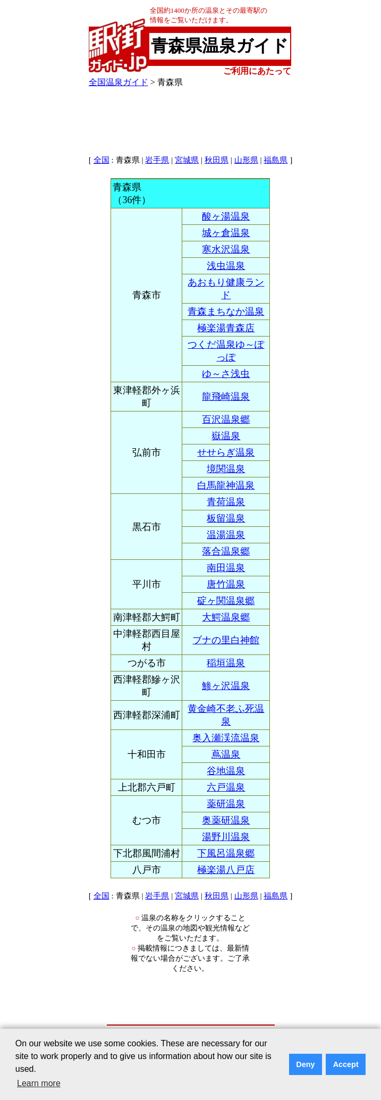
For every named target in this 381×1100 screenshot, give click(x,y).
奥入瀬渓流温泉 (225, 738)
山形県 (246, 160)
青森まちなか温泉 (226, 311)
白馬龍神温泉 (226, 485)
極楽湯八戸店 (226, 869)
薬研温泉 (226, 804)
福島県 (275, 160)
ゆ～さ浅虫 (226, 373)
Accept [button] (346, 1064)
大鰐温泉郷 (226, 617)
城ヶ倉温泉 (226, 233)
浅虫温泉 (226, 266)
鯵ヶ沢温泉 (226, 686)
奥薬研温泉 (226, 820)
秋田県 (216, 160)
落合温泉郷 (226, 551)
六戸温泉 (226, 787)
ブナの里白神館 (225, 640)
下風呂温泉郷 (226, 853)
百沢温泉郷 (226, 419)
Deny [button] (305, 1064)
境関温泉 (226, 469)
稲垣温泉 (226, 663)
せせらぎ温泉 (226, 452)
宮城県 (187, 160)
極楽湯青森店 (226, 328)
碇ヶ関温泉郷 (226, 600)
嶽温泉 (225, 436)
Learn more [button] (39, 1083)
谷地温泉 (226, 771)
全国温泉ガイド (118, 82)
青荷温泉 (226, 502)
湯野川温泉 (226, 837)
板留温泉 (226, 518)
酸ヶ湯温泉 (226, 216)
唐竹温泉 (226, 584)
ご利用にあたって (257, 70)
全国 (101, 160)
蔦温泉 (225, 754)
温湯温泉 (226, 535)
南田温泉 (226, 567)
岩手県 (157, 160)
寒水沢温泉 (226, 249)
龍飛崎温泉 (226, 396)
